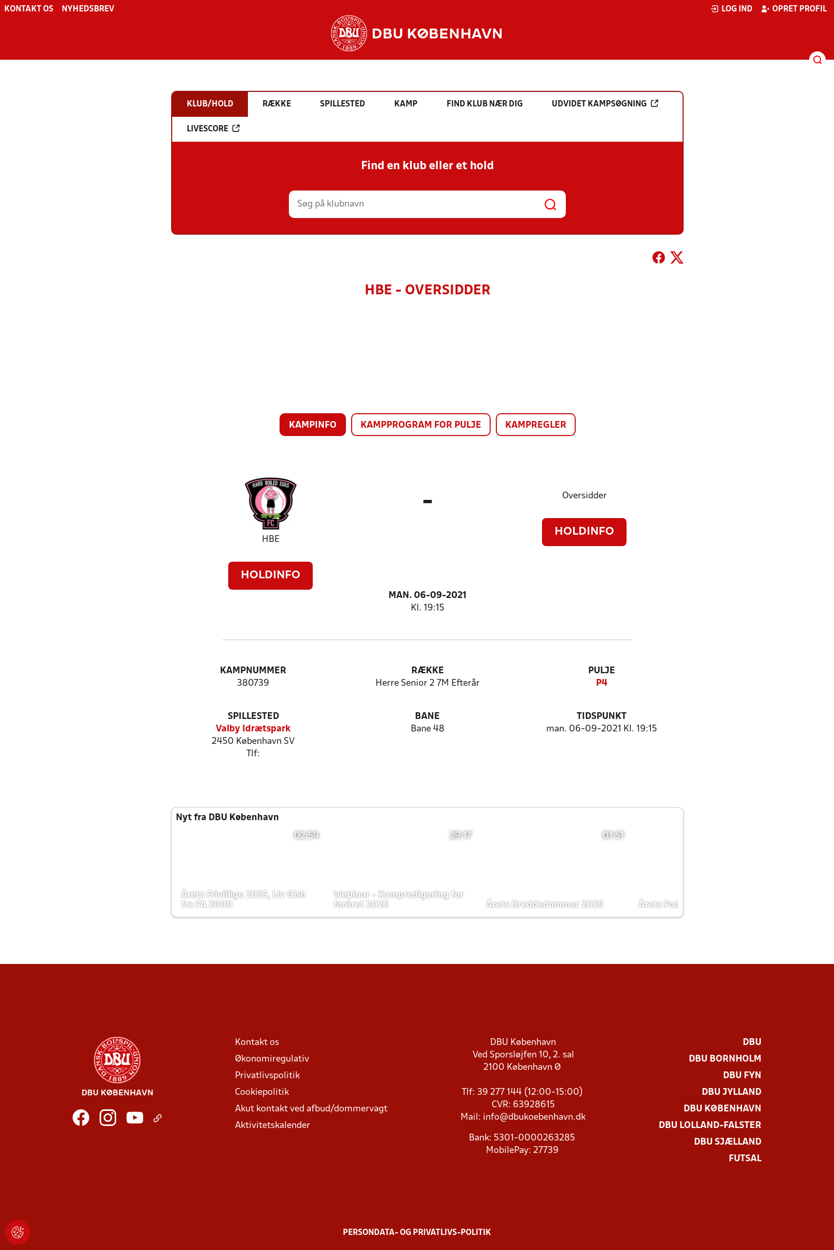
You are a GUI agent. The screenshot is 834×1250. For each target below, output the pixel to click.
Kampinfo (313, 425)
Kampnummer (253, 671)
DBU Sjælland (727, 1142)
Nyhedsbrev (88, 9)
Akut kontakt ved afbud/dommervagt (311, 1109)
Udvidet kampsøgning (605, 104)
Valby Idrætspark (253, 729)
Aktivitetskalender (272, 1125)
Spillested (253, 716)
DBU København (722, 1109)
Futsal (745, 1158)
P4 (601, 683)
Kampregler (535, 425)
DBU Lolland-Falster (710, 1125)
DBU (752, 1042)
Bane (427, 716)
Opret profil (794, 8)
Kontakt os (28, 9)
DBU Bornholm (725, 1059)
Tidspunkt (602, 716)
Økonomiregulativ (272, 1059)
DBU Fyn (742, 1075)
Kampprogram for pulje (420, 425)
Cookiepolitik (262, 1092)
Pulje (601, 671)
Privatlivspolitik (267, 1075)
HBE (271, 539)
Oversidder (584, 496)
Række (427, 671)
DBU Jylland (731, 1092)
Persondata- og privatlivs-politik (417, 1233)
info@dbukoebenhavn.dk (534, 1117)
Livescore (213, 129)
